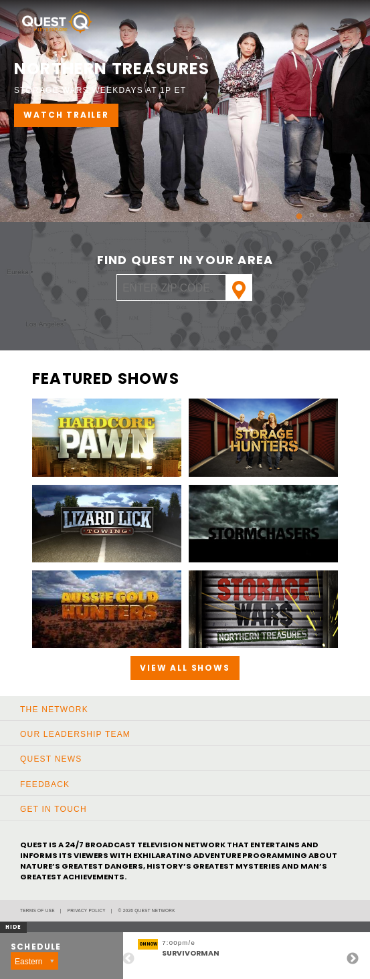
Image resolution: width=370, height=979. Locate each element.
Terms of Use (37, 910)
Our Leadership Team (75, 734)
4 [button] (332, 210)
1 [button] (292, 210)
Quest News (51, 759)
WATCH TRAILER (65, 114)
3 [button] (319, 210)
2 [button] (305, 210)
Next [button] (352, 959)
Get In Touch (53, 809)
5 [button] (346, 210)
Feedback (45, 784)
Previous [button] (128, 959)
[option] (185, 111)
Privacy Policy (87, 910)
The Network (54, 709)
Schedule (36, 947)
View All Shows (184, 667)
